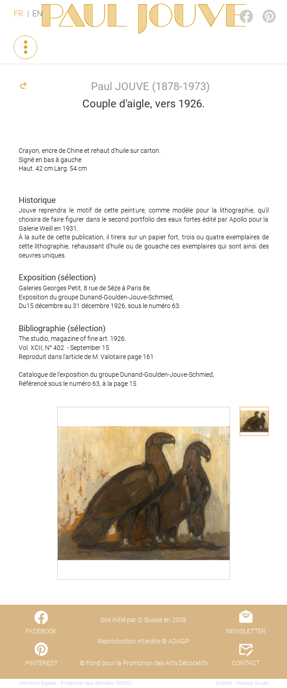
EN (37, 13)
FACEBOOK (239, 7)
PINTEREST (261, 7)
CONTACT (246, 663)
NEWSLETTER (246, 631)
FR (18, 13)
